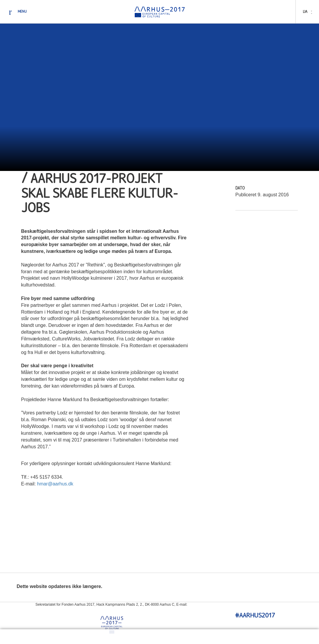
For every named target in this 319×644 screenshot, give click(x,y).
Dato (240, 188)
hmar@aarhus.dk (55, 483)
